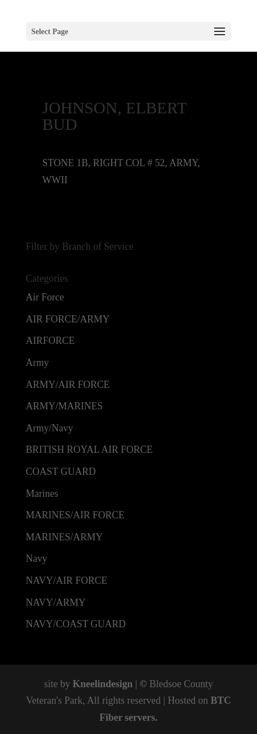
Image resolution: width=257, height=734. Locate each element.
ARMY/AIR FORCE (68, 384)
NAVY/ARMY (56, 602)
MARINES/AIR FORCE (75, 515)
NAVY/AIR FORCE (66, 580)
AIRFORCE (50, 340)
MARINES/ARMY (64, 537)
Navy (36, 558)
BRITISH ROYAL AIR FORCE (89, 449)
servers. (139, 717)
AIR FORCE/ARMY (68, 319)
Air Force (45, 297)
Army (37, 362)
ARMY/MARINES (64, 406)
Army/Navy (49, 428)
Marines (42, 493)
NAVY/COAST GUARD (76, 623)
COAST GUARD (61, 471)
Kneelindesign (103, 683)
